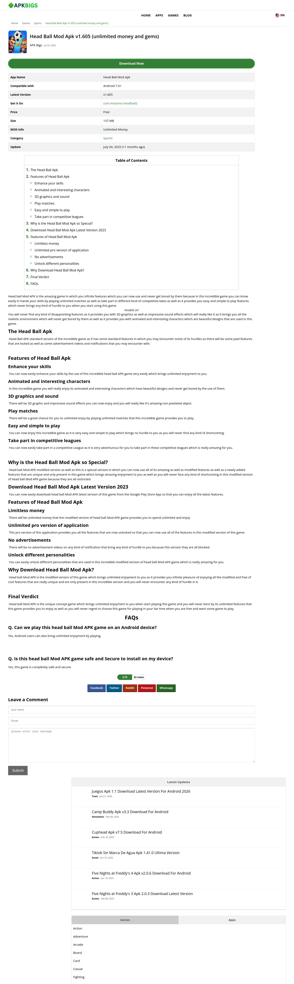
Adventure (215, 200)
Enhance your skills (71, 177)
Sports (54, 17)
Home (193, 5)
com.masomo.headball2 (110, 97)
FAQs (57, 277)
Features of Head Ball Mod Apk (76, 230)
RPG (211, 289)
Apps (207, 5)
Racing (212, 281)
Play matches (67, 197)
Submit (35, 845)
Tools (229, 53)
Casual (212, 232)
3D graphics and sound (74, 190)
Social (229, 118)
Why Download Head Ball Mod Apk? (80, 264)
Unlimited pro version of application (84, 244)
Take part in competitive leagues (81, 210)
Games (221, 5)
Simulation (232, 72)
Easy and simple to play (75, 204)
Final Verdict (62, 271)
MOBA (212, 256)
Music (212, 265)
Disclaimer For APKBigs (219, 979)
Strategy (213, 313)
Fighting (213, 240)
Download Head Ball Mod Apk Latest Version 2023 (91, 224)
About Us (197, 979)
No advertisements (71, 251)
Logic (211, 248)
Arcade (213, 208)
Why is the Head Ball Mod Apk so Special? (84, 217)
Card (211, 224)
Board (212, 216)
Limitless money (69, 237)
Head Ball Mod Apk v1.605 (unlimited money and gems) (93, 17)
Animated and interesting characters (84, 184)
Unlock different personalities (79, 257)
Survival (213, 321)
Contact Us (262, 979)
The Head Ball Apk (67, 164)
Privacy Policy (244, 979)
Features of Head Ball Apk (72, 170)
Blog (235, 5)
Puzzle (212, 273)
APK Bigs (59, 39)
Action (230, 92)
